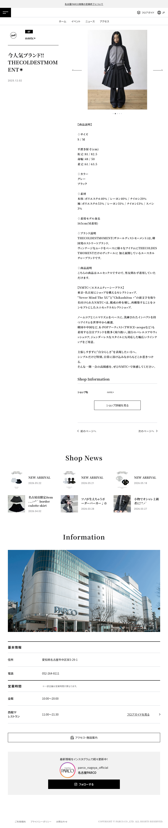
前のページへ (88, 431)
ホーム (62, 21)
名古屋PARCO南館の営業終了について (84, 3)
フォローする (86, 784)
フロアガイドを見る (138, 714)
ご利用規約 (20, 821)
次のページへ (146, 431)
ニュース (90, 21)
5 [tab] (121, 113)
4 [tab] (119, 113)
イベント (75, 21)
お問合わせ (61, 821)
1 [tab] (113, 113)
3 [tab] (117, 113)
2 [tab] (115, 113)
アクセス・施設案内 (86, 737)
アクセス (104, 21)
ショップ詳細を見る (117, 405)
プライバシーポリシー (40, 821)
